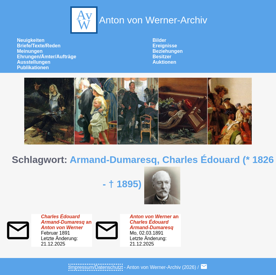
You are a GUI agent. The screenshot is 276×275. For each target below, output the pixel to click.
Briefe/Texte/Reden (39, 45)
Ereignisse (165, 45)
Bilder (159, 40)
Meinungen (29, 51)
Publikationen (33, 67)
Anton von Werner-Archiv (138, 20)
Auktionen (164, 62)
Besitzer (162, 56)
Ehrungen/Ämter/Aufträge (46, 56)
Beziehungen (168, 51)
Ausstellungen (33, 62)
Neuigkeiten (31, 40)
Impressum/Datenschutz (95, 267)
